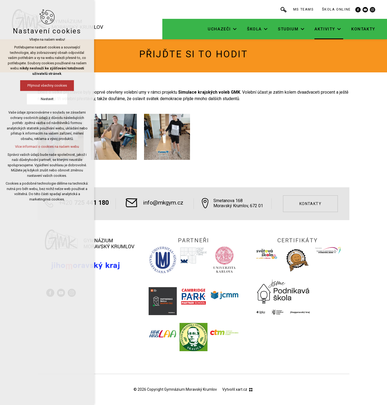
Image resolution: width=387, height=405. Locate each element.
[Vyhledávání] (297, 9)
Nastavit (28, 99)
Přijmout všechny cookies (28, 85)
